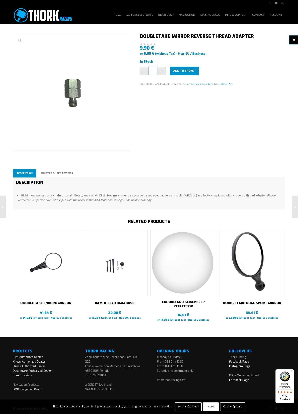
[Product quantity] (153, 71)
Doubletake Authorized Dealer (32, 371)
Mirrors (190, 84)
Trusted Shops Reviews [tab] (56, 173)
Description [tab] (24, 173)
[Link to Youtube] (276, 3)
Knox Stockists (22, 375)
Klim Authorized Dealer (28, 357)
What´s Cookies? (188, 406)
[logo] (42, 15)
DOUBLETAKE (226, 84)
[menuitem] (117, 15)
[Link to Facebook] (270, 3)
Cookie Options (232, 406)
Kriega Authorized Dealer (29, 362)
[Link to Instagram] (282, 3)
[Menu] (291, 371)
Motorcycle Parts (204, 84)
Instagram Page (239, 366)
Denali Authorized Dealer (29, 366)
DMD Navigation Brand (27, 389)
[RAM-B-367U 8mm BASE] (295, 207)
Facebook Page (239, 362)
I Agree (211, 406)
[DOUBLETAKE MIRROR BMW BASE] (3, 207)
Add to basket (184, 71)
